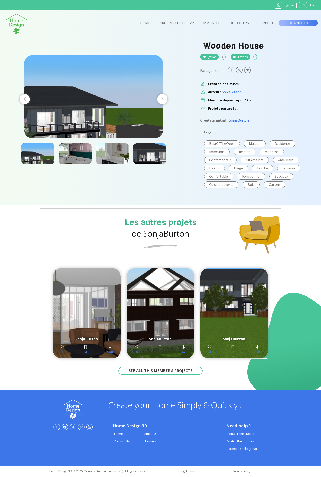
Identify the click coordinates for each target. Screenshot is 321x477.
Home (145, 23)
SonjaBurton (232, 92)
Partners (150, 441)
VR (192, 23)
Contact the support (241, 434)
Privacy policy (241, 471)
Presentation (172, 23)
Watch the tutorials (240, 441)
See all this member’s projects (160, 370)
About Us (150, 434)
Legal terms (188, 471)
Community (209, 23)
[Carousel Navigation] (93, 99)
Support (266, 23)
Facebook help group (242, 448)
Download (298, 23)
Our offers (239, 23)
